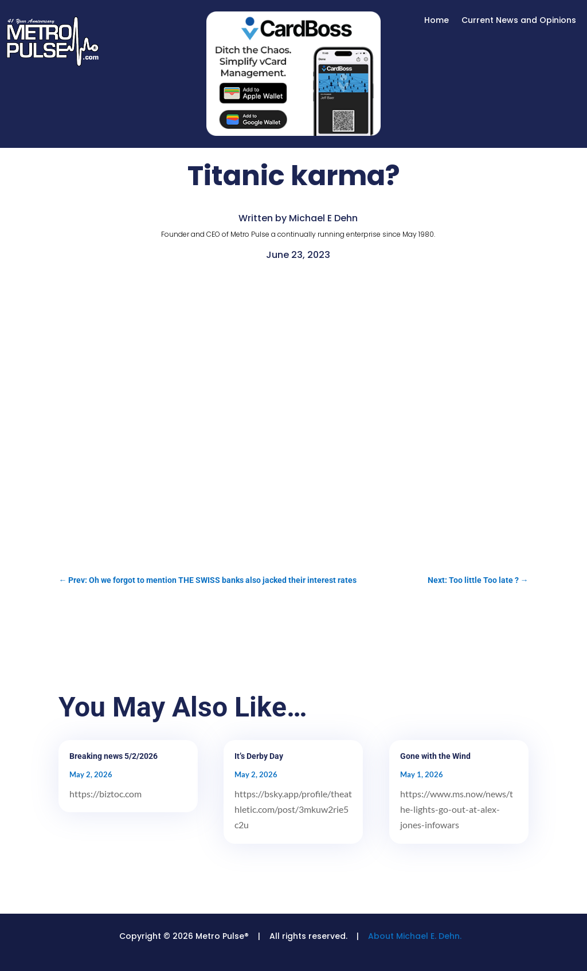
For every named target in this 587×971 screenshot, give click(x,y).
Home (436, 21)
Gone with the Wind (435, 756)
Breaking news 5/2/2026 (113, 756)
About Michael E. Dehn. (414, 936)
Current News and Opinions (518, 21)
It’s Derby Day (258, 756)
